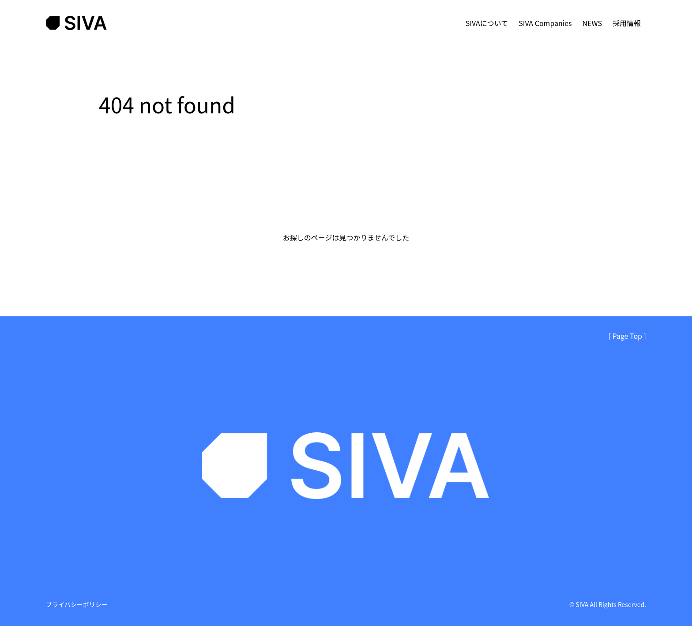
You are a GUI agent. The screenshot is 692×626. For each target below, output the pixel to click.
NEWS (592, 23)
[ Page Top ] (627, 335)
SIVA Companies (545, 23)
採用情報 (627, 23)
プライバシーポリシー (77, 604)
